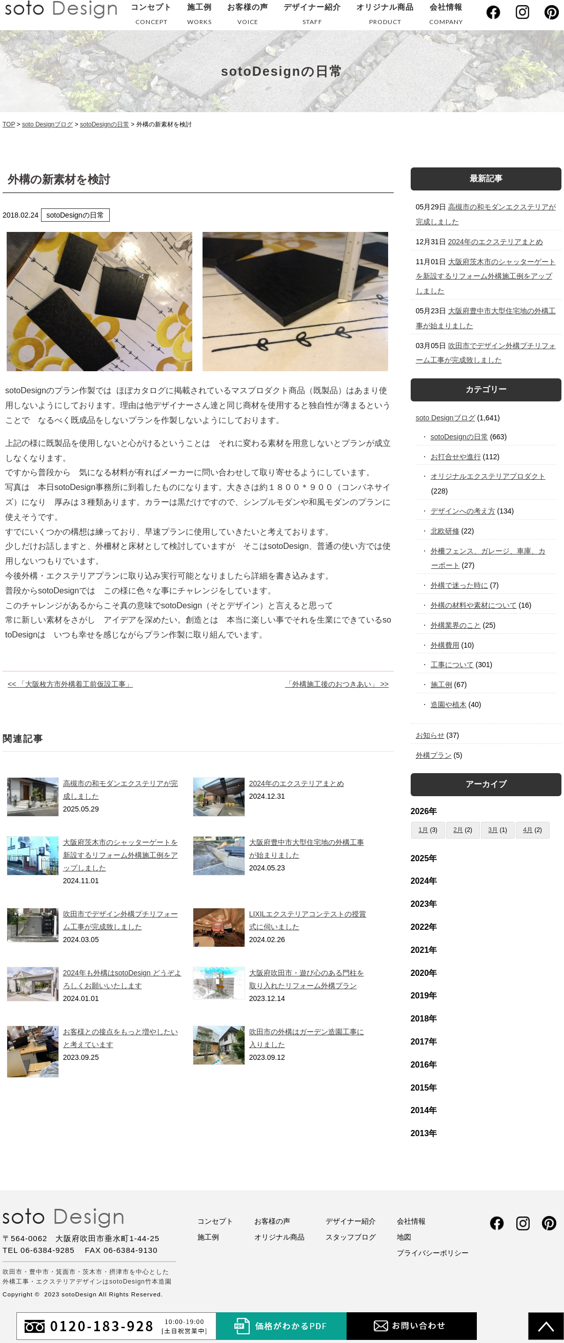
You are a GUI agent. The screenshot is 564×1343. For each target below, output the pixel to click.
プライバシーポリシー (433, 1253)
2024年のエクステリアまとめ (296, 783)
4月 (528, 830)
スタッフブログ (351, 1237)
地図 (404, 1237)
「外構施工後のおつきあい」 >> (337, 684)
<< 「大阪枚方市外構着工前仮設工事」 (70, 684)
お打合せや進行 (456, 457)
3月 (493, 830)
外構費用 (445, 645)
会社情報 (446, 16)
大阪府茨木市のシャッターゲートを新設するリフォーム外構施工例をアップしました (120, 855)
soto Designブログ (445, 418)
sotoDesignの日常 (459, 437)
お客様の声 (247, 16)
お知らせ (430, 735)
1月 (423, 830)
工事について (452, 664)
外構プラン (434, 755)
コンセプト (151, 16)
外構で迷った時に (459, 585)
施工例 (199, 16)
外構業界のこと (456, 625)
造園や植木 (449, 704)
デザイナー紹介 (312, 16)
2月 (458, 830)
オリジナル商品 (385, 16)
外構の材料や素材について (474, 605)
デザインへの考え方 (463, 511)
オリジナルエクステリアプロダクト (488, 476)
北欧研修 (445, 531)
